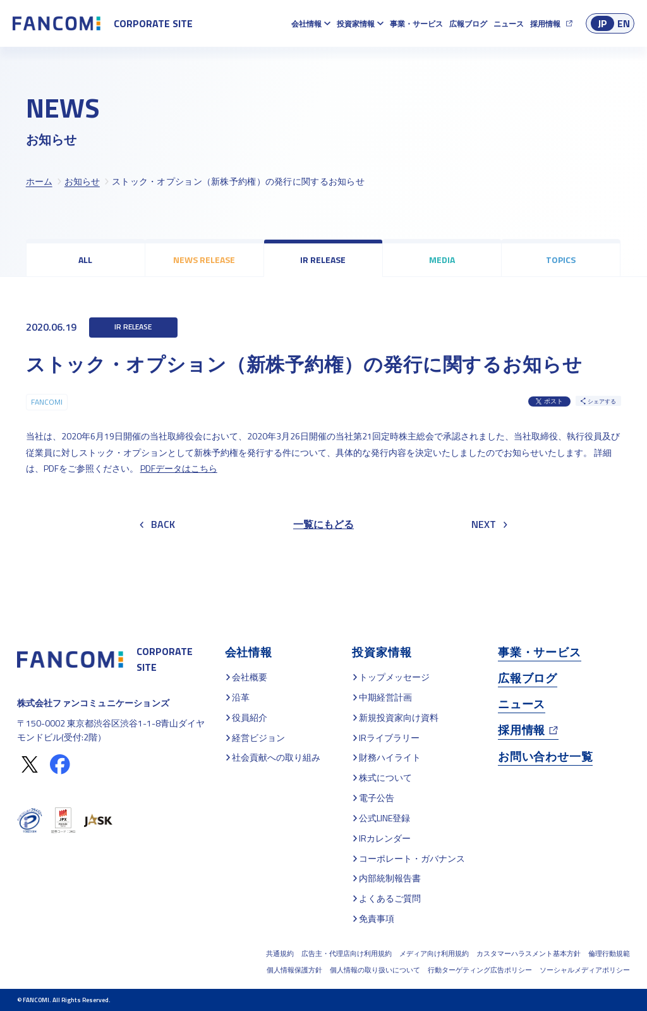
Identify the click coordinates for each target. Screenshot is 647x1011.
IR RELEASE (323, 259)
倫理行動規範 (609, 953)
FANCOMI (47, 402)
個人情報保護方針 (294, 970)
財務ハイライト (390, 757)
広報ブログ (468, 24)
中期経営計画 (385, 697)
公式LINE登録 (384, 817)
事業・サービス (416, 24)
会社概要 (249, 676)
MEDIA (442, 259)
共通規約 (280, 953)
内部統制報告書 (390, 878)
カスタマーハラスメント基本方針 (528, 953)
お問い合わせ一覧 (545, 756)
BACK (157, 524)
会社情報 (306, 24)
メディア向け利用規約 (434, 953)
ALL (85, 259)
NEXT (489, 524)
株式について (385, 777)
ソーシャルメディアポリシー (585, 970)
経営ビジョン (258, 737)
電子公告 (376, 797)
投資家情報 (356, 24)
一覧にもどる (323, 524)
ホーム (39, 181)
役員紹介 (249, 717)
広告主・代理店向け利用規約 (346, 953)
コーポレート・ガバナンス (412, 858)
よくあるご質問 (390, 898)
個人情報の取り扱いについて (375, 970)
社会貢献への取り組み (276, 757)
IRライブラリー (389, 737)
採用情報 (545, 24)
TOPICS (561, 259)
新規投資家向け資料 (398, 717)
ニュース (508, 24)
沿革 (241, 697)
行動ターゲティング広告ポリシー (480, 970)
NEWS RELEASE (204, 259)
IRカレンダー (385, 838)
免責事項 (376, 918)
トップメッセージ (394, 676)
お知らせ (82, 181)
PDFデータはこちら (178, 468)
